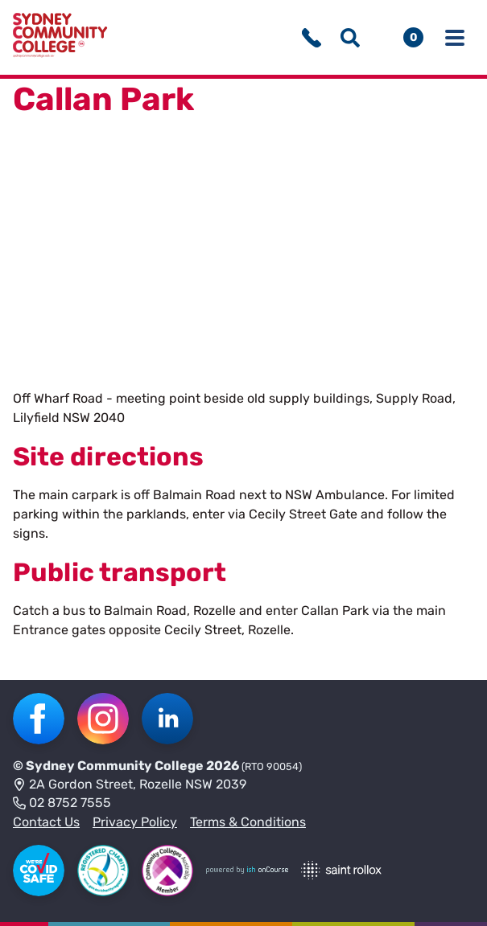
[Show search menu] (350, 37)
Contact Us (46, 822)
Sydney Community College (115, 765)
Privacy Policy (135, 822)
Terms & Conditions (248, 822)
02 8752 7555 (62, 804)
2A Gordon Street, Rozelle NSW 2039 (129, 785)
